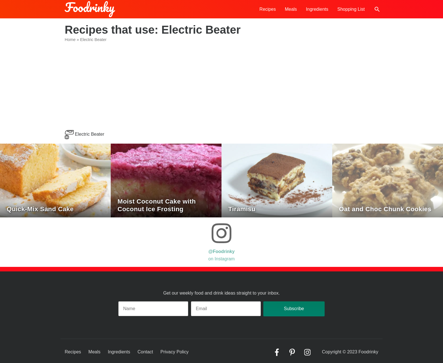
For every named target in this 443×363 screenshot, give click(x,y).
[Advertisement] (221, 87)
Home (70, 39)
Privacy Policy (174, 351)
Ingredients (317, 9)
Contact (145, 351)
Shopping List (351, 9)
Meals (291, 9)
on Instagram (221, 241)
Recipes (267, 9)
